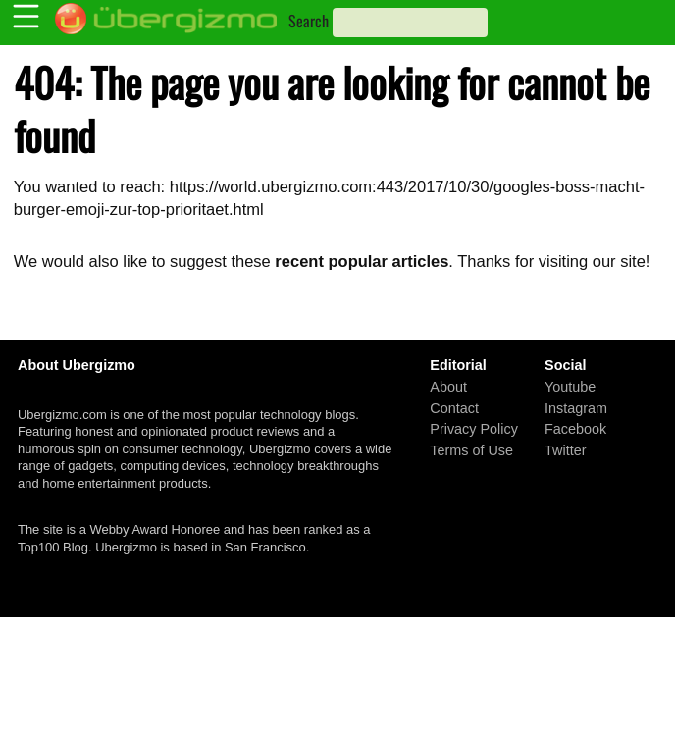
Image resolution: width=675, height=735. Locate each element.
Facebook (575, 429)
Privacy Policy (474, 429)
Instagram (576, 407)
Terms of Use (471, 449)
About (448, 386)
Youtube (570, 386)
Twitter (565, 449)
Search (308, 20)
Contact (454, 407)
